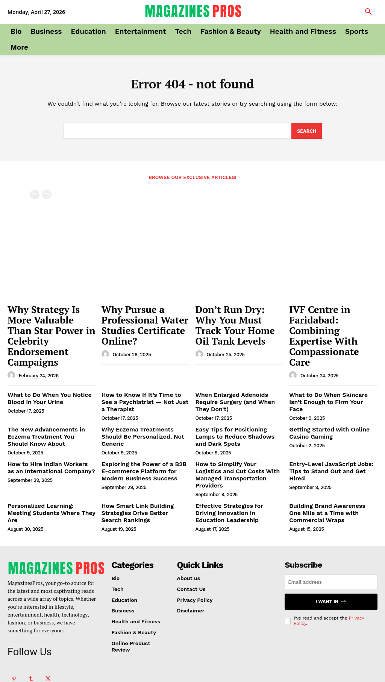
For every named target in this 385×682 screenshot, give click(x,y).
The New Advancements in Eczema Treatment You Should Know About (47, 402)
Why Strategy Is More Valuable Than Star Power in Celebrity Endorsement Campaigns (50, 320)
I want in (331, 554)
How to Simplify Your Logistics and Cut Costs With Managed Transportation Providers (235, 434)
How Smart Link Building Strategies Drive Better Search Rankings (141, 466)
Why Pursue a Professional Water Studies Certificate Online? (134, 320)
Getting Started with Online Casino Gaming (324, 399)
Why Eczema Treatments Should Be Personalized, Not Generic (143, 399)
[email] (331, 534)
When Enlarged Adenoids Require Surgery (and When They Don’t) (238, 367)
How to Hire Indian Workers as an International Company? (51, 431)
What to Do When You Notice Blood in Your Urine (45, 367)
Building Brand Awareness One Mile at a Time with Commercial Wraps (330, 466)
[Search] (306, 132)
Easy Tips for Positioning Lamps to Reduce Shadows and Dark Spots (236, 402)
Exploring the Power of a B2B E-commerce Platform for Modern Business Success (143, 434)
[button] (368, 12)
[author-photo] (12, 345)
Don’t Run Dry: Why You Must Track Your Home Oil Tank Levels (238, 317)
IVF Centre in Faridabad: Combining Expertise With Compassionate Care (331, 320)
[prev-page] (34, 195)
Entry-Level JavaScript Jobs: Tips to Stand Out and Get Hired (332, 431)
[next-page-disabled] (47, 195)
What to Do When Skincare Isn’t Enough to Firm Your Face (330, 367)
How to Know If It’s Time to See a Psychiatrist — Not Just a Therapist (145, 370)
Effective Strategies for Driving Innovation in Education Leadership (235, 466)
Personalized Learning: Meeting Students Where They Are (48, 463)
